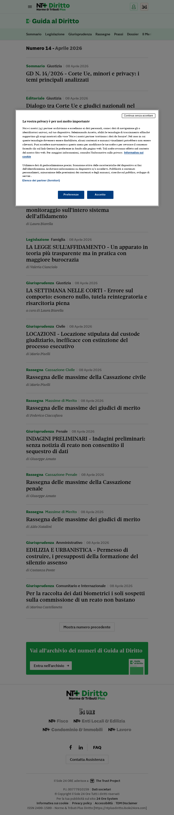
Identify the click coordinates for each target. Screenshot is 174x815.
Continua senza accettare (138, 115)
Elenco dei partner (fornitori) (41, 180)
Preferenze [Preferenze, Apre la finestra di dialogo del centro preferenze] (71, 194)
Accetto (100, 194)
